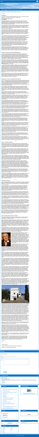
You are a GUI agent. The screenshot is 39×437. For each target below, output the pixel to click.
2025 (11, 423)
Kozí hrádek (4, 400)
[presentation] (19, 368)
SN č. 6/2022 (5, 9)
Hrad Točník (4, 395)
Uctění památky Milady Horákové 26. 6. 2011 (10, 406)
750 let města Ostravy (6, 390)
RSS (23, 435)
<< (2, 423)
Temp (3, 405)
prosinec (8, 423)
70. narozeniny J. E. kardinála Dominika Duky (10, 389)
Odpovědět (3, 382)
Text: (1, 359)
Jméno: (2, 356)
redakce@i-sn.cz (5, 417)
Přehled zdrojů (24, 422)
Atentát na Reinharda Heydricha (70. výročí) (9, 392)
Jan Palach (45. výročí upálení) (7, 399)
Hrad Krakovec (5, 393)
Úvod (2, 9)
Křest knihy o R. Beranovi (7, 402)
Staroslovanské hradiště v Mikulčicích (8, 403)
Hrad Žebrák (5, 396)
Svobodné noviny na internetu (10, 4)
